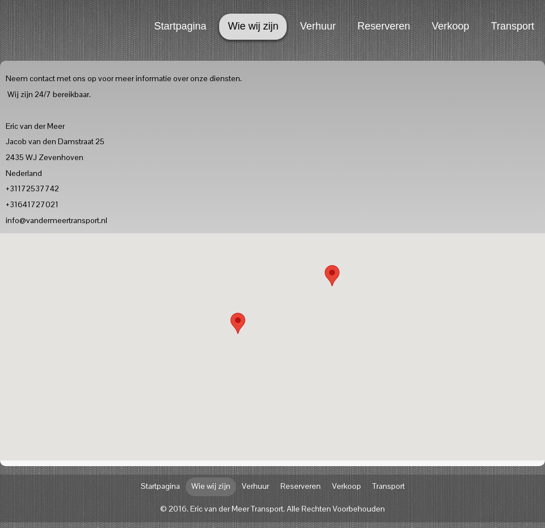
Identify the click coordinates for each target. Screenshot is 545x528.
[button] (332, 275)
